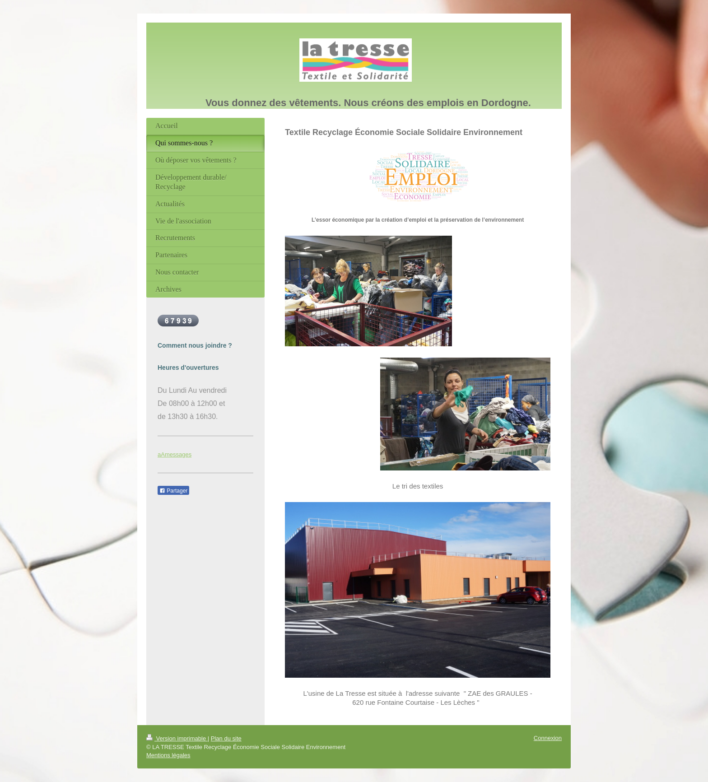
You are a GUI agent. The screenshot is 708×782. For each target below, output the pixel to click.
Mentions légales (168, 755)
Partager (173, 491)
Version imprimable (177, 738)
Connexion (548, 738)
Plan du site (226, 738)
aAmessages (174, 454)
